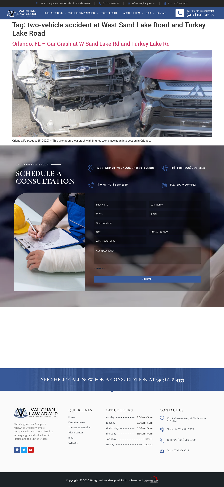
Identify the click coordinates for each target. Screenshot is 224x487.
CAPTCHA (99, 268)
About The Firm (133, 13)
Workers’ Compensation (83, 13)
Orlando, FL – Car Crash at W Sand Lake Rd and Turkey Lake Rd (91, 43)
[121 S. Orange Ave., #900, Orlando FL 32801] (90, 168)
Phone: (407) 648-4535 (112, 184)
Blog (150, 13)
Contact (163, 13)
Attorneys (58, 13)
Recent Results (111, 13)
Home (46, 13)
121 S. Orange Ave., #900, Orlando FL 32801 (125, 168)
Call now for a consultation (200, 11)
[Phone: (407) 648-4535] (90, 185)
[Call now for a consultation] (180, 13)
